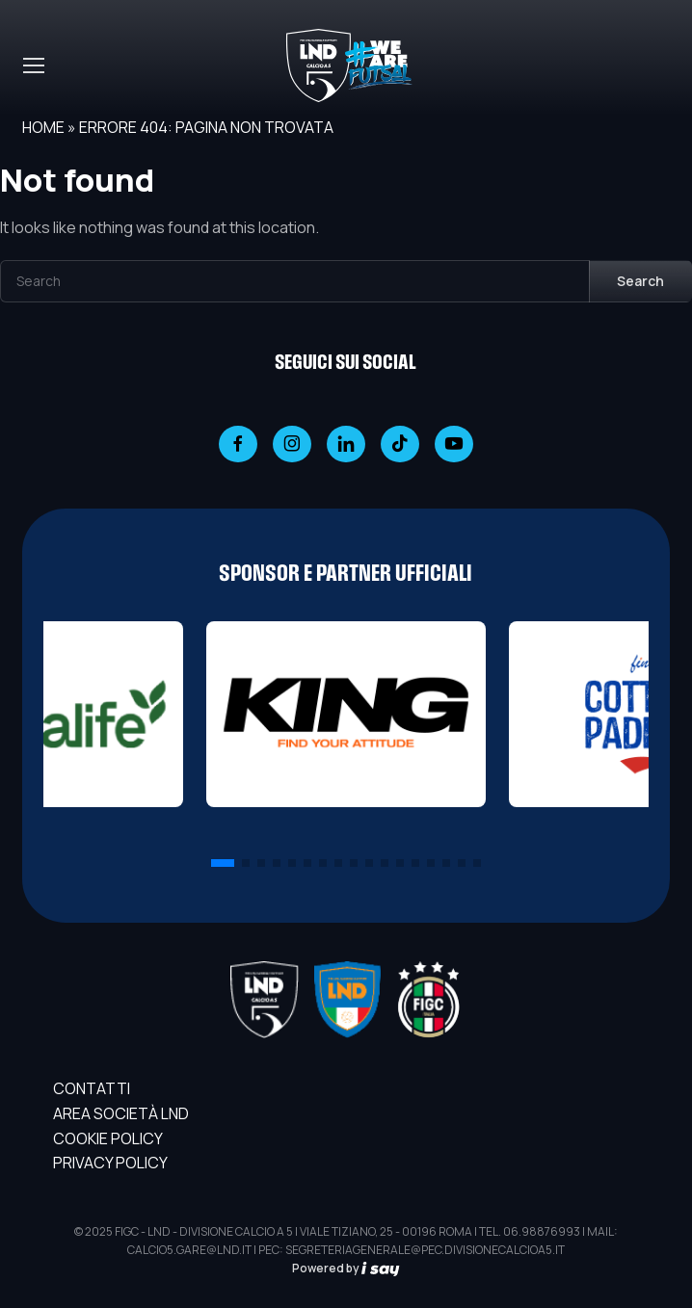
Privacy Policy (110, 1162)
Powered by (346, 1268)
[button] (222, 863)
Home (43, 127)
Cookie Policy (108, 1138)
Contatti (91, 1088)
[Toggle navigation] (32, 65)
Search (640, 281)
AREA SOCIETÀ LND (121, 1113)
